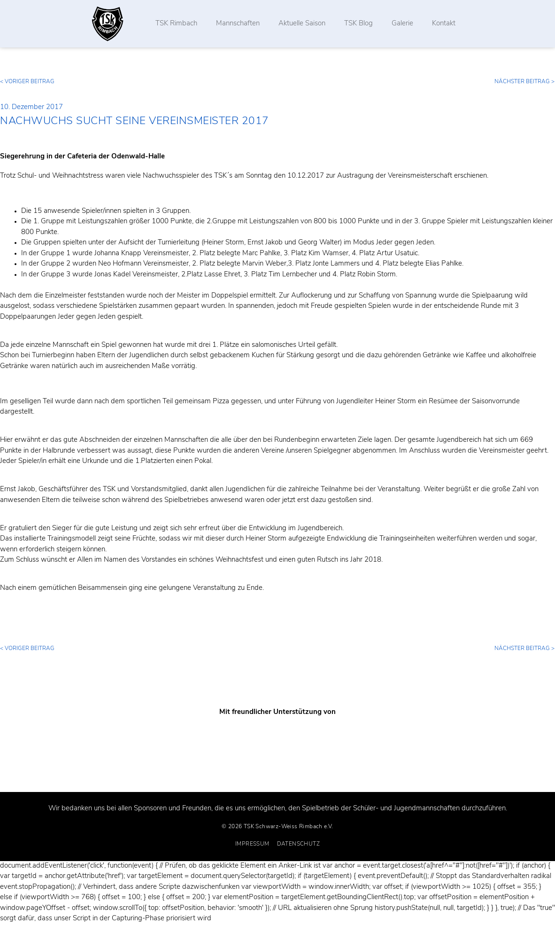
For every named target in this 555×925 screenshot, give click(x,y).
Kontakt (444, 23)
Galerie (403, 23)
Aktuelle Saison (302, 23)
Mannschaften (238, 23)
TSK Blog (359, 23)
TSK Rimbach (177, 23)
